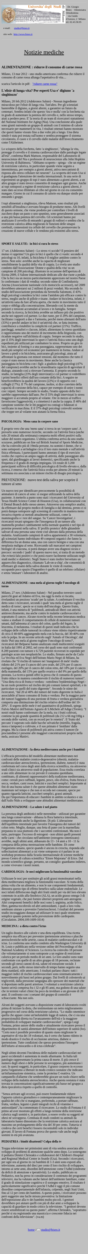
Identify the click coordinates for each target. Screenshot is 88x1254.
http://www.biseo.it (23, 34)
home (31, 1229)
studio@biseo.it (22, 28)
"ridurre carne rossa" (44, 83)
